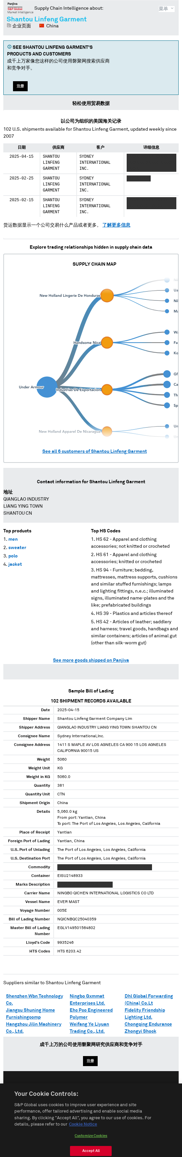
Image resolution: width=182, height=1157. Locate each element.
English (69, 1087)
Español (94, 1087)
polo (13, 556)
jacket (15, 564)
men (13, 539)
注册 (20, 86)
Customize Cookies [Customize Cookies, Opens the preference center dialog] (91, 1141)
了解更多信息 (116, 225)
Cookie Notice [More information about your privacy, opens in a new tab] (83, 1130)
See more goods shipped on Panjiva (91, 660)
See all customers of (94, 451)
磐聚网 (20, 8)
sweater (17, 547)
